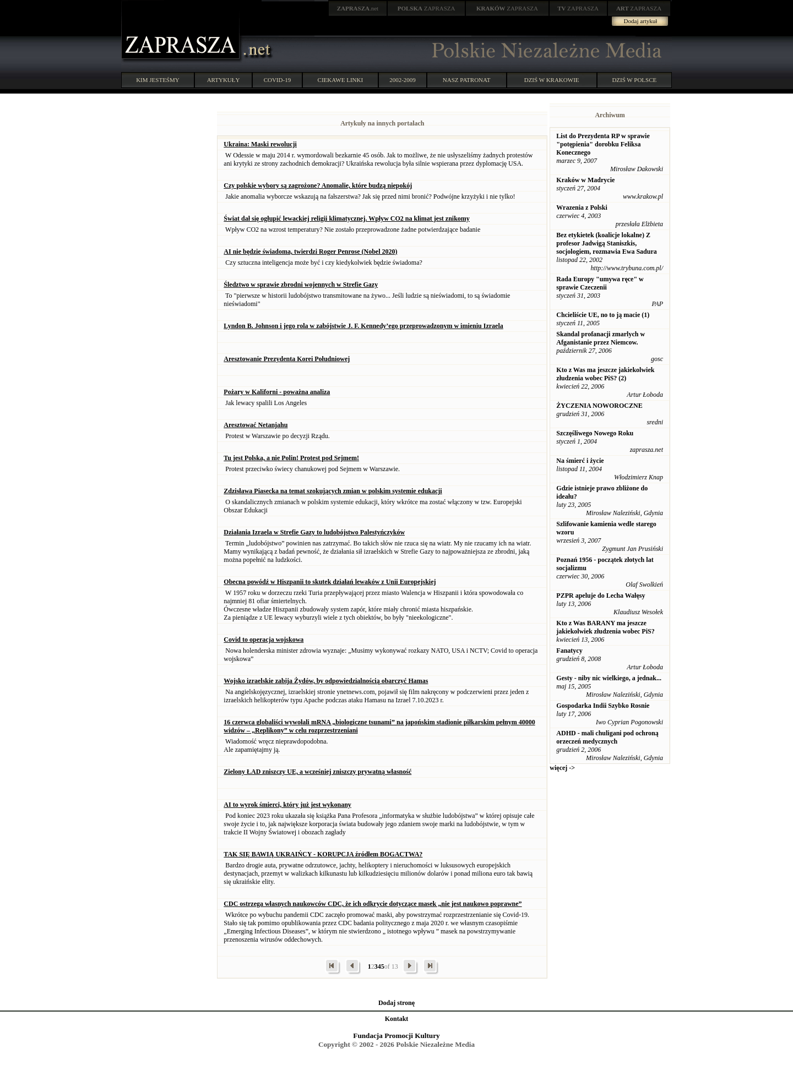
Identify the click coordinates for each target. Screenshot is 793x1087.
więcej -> (562, 768)
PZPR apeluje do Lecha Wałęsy (600, 595)
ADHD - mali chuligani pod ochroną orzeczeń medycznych (607, 737)
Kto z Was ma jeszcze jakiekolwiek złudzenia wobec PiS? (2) (605, 374)
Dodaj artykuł (641, 21)
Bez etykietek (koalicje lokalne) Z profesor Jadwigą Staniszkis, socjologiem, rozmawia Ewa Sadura (606, 243)
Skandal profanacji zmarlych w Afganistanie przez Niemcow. (600, 338)
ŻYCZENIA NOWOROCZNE (599, 405)
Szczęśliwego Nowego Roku (594, 433)
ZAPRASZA (426, 8)
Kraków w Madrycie (585, 180)
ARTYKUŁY (223, 80)
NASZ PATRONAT (467, 80)
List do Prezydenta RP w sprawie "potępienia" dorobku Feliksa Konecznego (602, 144)
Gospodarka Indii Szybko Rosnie (602, 705)
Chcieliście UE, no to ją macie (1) (602, 315)
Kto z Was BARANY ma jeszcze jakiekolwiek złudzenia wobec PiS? (605, 627)
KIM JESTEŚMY (158, 80)
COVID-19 (277, 80)
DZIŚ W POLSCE (634, 80)
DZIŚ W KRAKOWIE (551, 80)
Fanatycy (569, 650)
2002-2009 (402, 80)
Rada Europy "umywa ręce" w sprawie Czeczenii (599, 283)
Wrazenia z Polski (581, 207)
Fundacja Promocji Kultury (396, 1035)
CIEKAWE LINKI (340, 80)
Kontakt (397, 1019)
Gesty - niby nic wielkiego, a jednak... (608, 678)
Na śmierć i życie (580, 461)
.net (358, 8)
